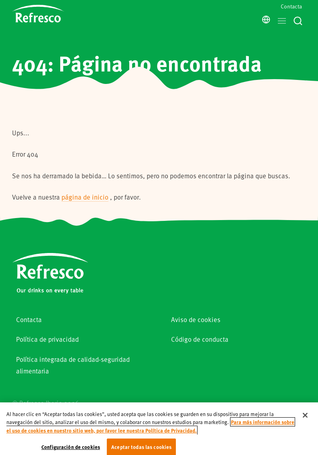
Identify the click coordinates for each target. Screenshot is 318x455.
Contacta (291, 6)
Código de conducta (199, 339)
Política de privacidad (47, 339)
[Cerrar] (305, 420)
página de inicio (84, 197)
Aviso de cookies (195, 319)
